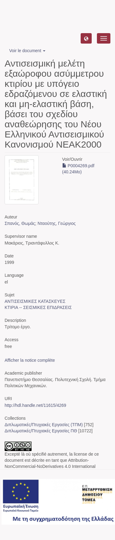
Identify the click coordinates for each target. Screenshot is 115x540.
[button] (86, 38)
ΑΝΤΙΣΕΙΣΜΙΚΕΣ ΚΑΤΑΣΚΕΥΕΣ (35, 301)
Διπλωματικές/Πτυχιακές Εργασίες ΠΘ (41, 430)
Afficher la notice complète (30, 360)
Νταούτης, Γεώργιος (56, 223)
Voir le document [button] (27, 50)
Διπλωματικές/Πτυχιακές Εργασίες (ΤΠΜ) (44, 424)
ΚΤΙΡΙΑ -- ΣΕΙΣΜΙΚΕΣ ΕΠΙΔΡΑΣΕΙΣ (38, 307)
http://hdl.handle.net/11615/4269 (35, 405)
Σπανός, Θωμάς (20, 223)
